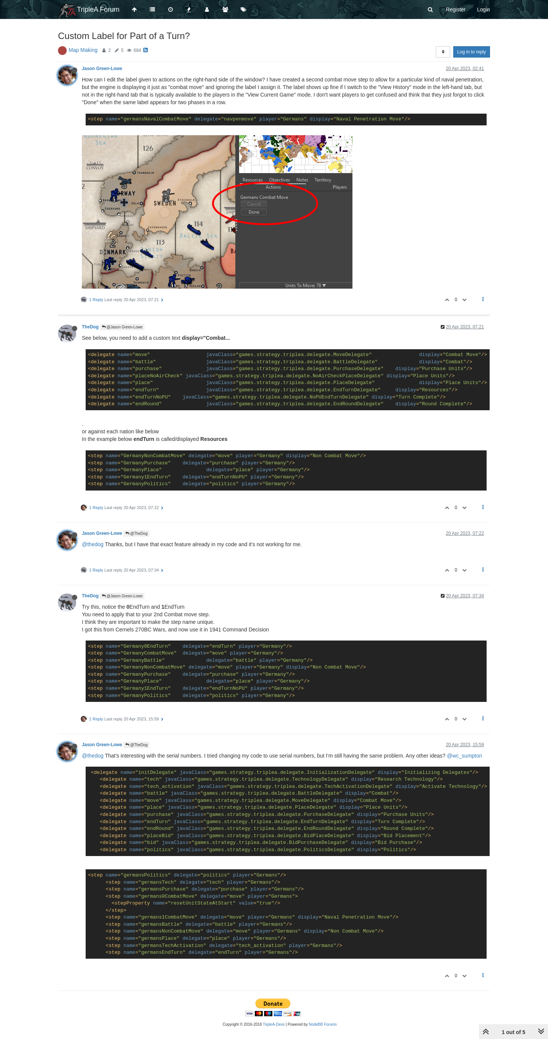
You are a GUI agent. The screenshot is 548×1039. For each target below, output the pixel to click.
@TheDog (136, 533)
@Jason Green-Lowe (122, 327)
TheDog (90, 327)
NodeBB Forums (323, 1024)
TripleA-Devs (274, 1024)
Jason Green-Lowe (102, 68)
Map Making (83, 50)
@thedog (92, 544)
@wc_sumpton (464, 756)
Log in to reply (471, 52)
